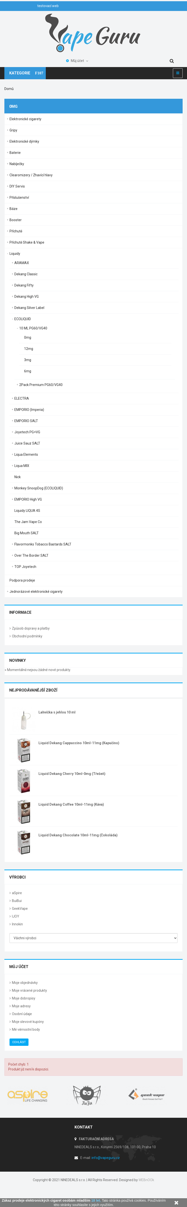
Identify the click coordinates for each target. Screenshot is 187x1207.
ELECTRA (21, 398)
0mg (27, 337)
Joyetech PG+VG (27, 432)
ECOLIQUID (22, 319)
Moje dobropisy (23, 998)
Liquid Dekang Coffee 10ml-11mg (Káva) (71, 804)
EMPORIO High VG (28, 499)
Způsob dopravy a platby (31, 628)
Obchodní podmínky (27, 636)
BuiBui (17, 901)
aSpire (17, 893)
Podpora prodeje (22, 580)
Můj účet (18, 966)
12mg (28, 349)
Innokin (17, 924)
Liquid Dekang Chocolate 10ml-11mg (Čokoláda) (78, 835)
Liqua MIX (21, 466)
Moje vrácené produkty (29, 990)
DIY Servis (17, 186)
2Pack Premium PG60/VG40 (41, 385)
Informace (20, 612)
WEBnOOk (146, 1180)
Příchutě (15, 231)
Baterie (15, 153)
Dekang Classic (25, 274)
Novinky (17, 660)
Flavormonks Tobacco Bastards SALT (42, 544)
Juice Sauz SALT (27, 443)
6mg (27, 371)
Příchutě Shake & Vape (26, 242)
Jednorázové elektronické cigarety (36, 592)
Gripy (13, 130)
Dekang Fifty (24, 285)
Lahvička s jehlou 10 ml (56, 712)
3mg (27, 360)
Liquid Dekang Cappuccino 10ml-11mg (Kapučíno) (78, 743)
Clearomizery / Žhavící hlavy (31, 175)
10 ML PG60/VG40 (33, 328)
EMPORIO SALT (26, 421)
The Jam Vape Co (28, 522)
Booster (15, 220)
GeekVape (20, 908)
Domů (9, 89)
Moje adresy (21, 1006)
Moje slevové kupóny (28, 1022)
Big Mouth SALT (26, 533)
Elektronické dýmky (24, 141)
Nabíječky (16, 164)
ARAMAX (21, 263)
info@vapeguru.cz (106, 1158)
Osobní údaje (22, 1014)
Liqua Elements (26, 454)
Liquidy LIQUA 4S (27, 511)
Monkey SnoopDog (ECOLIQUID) (38, 488)
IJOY (15, 916)
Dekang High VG (26, 296)
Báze (13, 209)
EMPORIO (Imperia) (29, 410)
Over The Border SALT (31, 555)
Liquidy (14, 254)
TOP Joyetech (25, 567)
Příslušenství (19, 197)
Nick (17, 477)
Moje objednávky (25, 983)
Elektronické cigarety (25, 119)
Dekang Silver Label (29, 308)
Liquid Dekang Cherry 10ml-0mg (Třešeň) (71, 774)
